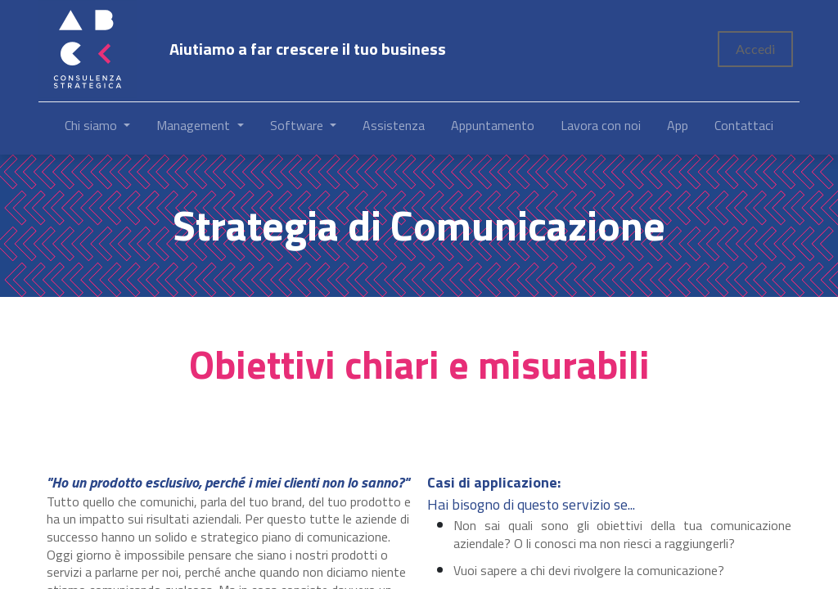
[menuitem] (394, 128)
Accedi (755, 48)
